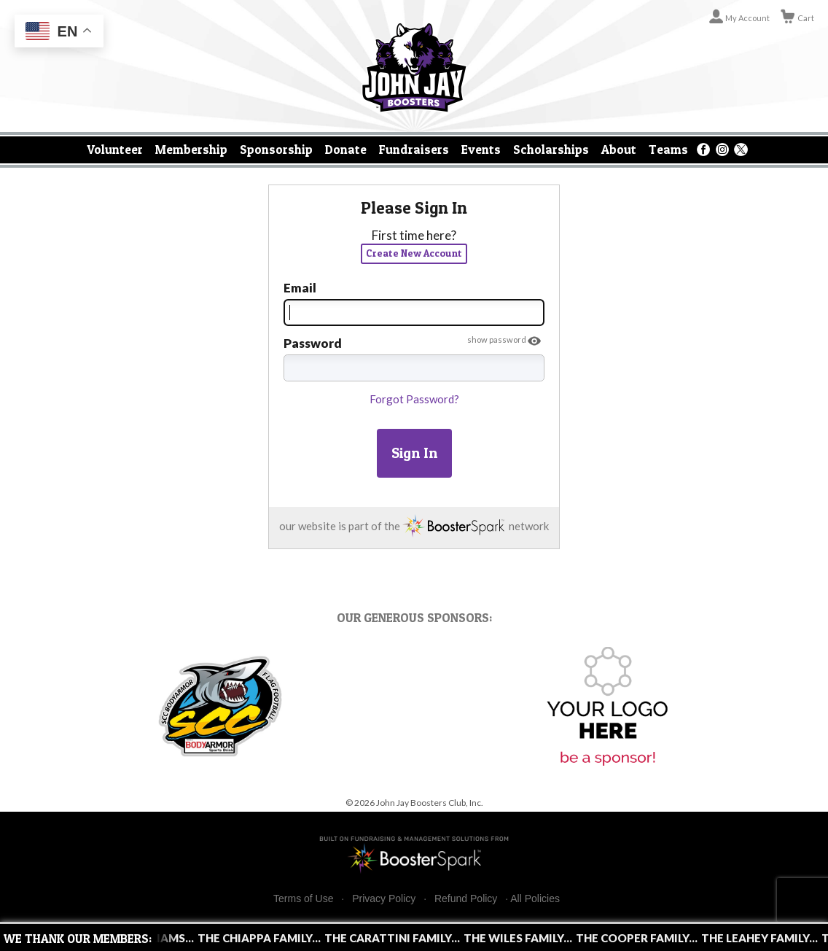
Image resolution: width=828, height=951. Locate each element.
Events (481, 149)
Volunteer (115, 149)
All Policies (535, 898)
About (618, 149)
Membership (191, 149)
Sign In (414, 453)
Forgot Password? (414, 398)
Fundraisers (414, 149)
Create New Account (414, 253)
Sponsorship (276, 149)
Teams (668, 149)
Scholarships (551, 149)
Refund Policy (465, 898)
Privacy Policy (383, 898)
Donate (346, 149)
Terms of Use (303, 898)
